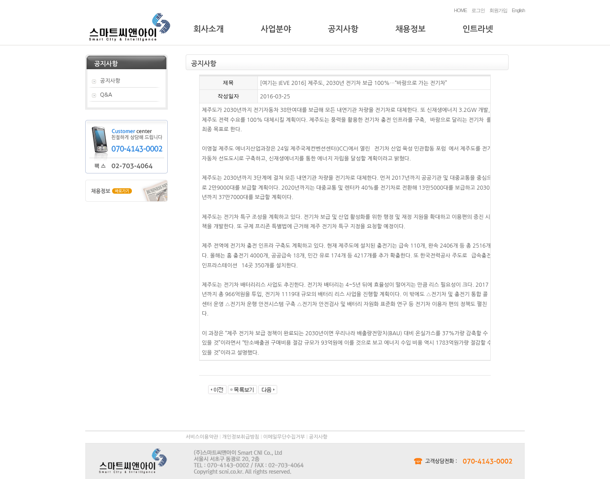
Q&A (106, 95)
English (518, 10)
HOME (460, 10)
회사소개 (208, 29)
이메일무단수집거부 (284, 437)
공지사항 (343, 29)
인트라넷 (477, 29)
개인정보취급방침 (240, 437)
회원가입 (498, 10)
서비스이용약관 (202, 437)
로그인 (478, 10)
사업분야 (276, 29)
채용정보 (410, 29)
